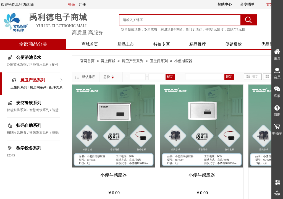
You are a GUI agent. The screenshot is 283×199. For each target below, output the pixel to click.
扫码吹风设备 (17, 133)
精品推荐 (197, 44)
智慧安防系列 (17, 110)
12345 (11, 155)
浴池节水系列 (39, 65)
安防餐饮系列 (28, 103)
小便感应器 (183, 61)
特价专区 (161, 44)
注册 (82, 4)
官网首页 (87, 61)
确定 (170, 76)
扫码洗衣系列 (39, 133)
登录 (71, 4)
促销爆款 (233, 44)
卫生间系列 (19, 87)
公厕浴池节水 (28, 57)
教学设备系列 (28, 148)
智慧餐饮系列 (39, 110)
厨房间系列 (38, 87)
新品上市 (125, 44)
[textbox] (180, 20)
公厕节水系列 (17, 65)
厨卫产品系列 (32, 80)
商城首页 (90, 44)
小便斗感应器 (113, 175)
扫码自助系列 (28, 125)
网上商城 (108, 61)
